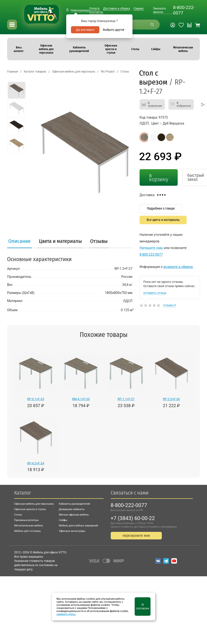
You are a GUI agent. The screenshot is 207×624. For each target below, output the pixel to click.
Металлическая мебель (28, 525)
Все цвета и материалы (163, 220)
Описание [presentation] (19, 241)
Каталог (22, 493)
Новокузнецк (79, 10)
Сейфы (63, 520)
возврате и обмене (178, 267)
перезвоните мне (136, 535)
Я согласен (142, 606)
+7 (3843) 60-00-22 (133, 518)
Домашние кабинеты (72, 509)
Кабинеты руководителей (74, 503)
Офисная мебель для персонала (34, 503)
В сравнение (155, 104)
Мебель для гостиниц (27, 531)
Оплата (94, 8)
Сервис (138, 8)
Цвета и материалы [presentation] (60, 241)
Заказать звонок (159, 10)
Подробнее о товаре (161, 209)
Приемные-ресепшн (26, 520)
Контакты (96, 12)
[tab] (19, 241)
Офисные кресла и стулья (30, 509)
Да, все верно (85, 29)
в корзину (158, 177)
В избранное (184, 104)
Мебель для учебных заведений (78, 525)
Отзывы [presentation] (99, 241)
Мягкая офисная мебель (74, 514)
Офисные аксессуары (72, 531)
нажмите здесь (66, 614)
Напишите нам (151, 248)
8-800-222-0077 (184, 10)
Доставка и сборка (116, 8)
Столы (18, 514)
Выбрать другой (113, 29)
